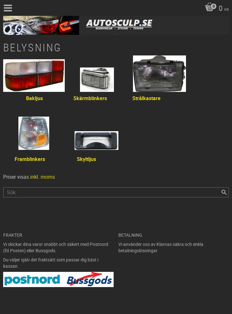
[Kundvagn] (215, 9)
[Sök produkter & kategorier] (116, 192)
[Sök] (224, 192)
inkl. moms (42, 176)
